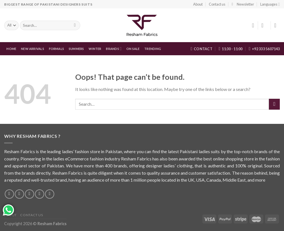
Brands (114, 48)
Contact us (217, 4)
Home (11, 48)
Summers (76, 48)
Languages (270, 4)
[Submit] (274, 104)
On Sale (133, 48)
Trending (152, 48)
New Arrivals (32, 48)
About (198, 4)
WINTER (95, 48)
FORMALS (56, 48)
